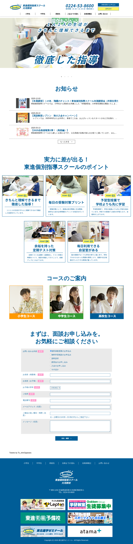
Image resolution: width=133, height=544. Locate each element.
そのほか (55, 369)
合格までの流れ (68, 463)
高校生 (58, 14)
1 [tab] (61, 77)
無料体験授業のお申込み (61, 351)
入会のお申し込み (58, 366)
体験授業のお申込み (108, 5)
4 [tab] (71, 77)
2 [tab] (65, 77)
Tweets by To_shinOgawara (20, 453)
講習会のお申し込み (59, 362)
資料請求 (108, 9)
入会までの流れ (72, 14)
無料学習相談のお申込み (61, 355)
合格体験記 (88, 14)
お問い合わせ (103, 14)
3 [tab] (68, 77)
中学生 (42, 14)
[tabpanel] (66, 43)
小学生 (27, 14)
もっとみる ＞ (66, 142)
